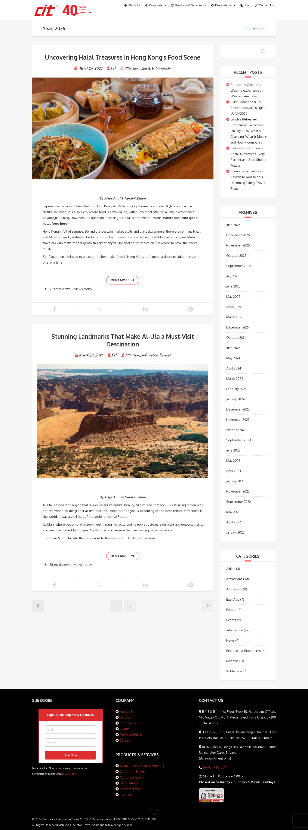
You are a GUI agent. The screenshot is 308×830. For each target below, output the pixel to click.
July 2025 (232, 276)
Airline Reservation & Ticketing (142, 766)
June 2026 (233, 225)
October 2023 (236, 430)
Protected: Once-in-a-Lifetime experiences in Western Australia (247, 90)
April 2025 (233, 307)
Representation (131, 723)
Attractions (131, 68)
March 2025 (234, 317)
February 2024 (236, 389)
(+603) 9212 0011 (214, 767)
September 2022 (238, 502)
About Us (126, 712)
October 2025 (236, 256)
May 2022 (233, 512)
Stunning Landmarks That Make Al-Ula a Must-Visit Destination (123, 340)
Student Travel (131, 789)
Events (231, 620)
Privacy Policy (69, 773)
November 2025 (238, 245)
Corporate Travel (132, 772)
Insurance (126, 795)
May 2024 (233, 358)
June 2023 (233, 450)
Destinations (129, 783)
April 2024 (233, 368)
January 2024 (235, 399)
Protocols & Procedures (243, 651)
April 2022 (233, 522)
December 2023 (238, 409)
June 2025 (233, 286)
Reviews (165, 355)
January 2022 (235, 532)
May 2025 (233, 297)
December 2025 (238, 235)
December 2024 (238, 327)
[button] (189, 5)
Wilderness (234, 671)
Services (126, 717)
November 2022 (238, 491)
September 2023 (238, 440)
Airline (230, 569)
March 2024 (234, 379)
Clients (125, 729)
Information (163, 68)
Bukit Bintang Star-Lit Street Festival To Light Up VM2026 (248, 108)
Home (250, 28)
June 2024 (233, 348)
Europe (231, 610)
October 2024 (236, 338)
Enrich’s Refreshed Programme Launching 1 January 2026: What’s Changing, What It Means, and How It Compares (249, 130)
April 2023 (233, 471)
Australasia (234, 589)
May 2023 (233, 461)
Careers (125, 740)
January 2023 (235, 481)
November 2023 (238, 420)
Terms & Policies (132, 735)
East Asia (147, 68)
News (230, 640)
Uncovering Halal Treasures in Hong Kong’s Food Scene (122, 57)
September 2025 (238, 266)
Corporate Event (132, 777)
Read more (123, 280)
